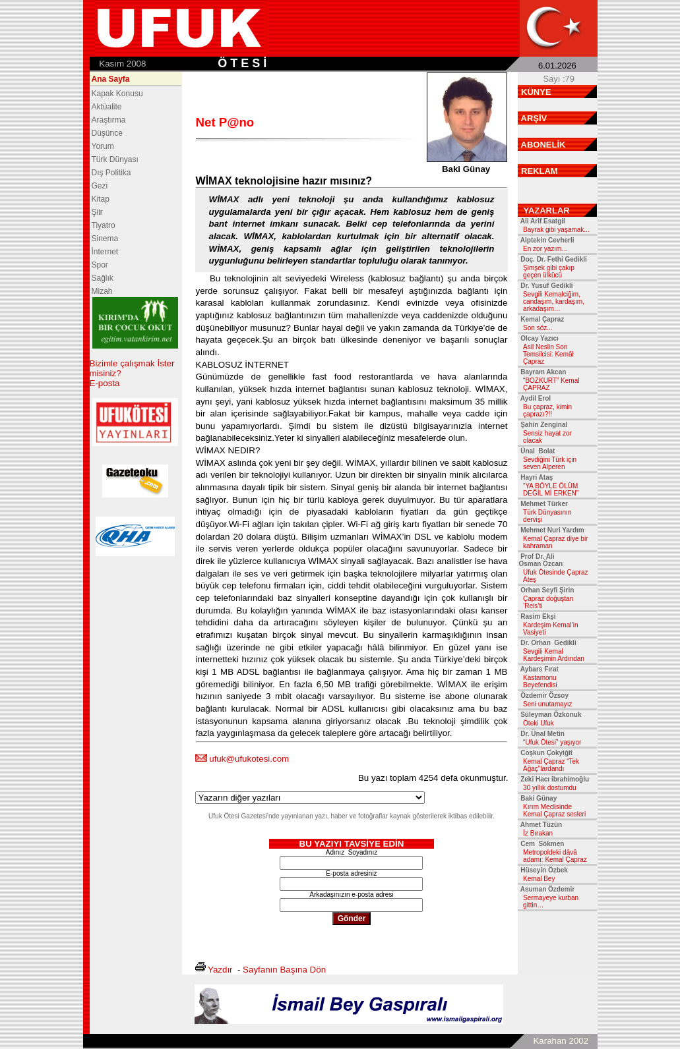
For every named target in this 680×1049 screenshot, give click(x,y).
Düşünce (107, 133)
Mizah (102, 291)
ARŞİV (534, 118)
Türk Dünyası (115, 159)
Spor (100, 264)
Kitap (100, 199)
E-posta (105, 383)
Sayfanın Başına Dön (284, 970)
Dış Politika (111, 172)
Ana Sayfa (111, 79)
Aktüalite (107, 106)
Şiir (97, 212)
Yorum (103, 146)
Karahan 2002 (560, 1041)
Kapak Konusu (117, 93)
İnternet (105, 251)
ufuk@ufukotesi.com (249, 759)
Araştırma (109, 120)
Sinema (105, 238)
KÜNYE (536, 92)
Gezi (100, 185)
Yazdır (220, 970)
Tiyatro (103, 225)
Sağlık (102, 278)
